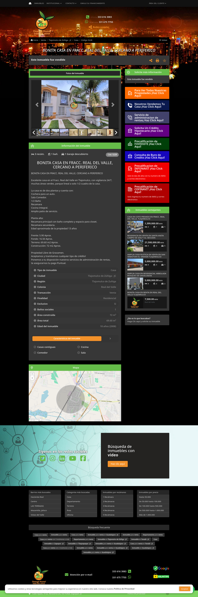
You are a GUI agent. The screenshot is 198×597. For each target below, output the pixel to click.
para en (103, 535)
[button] (126, 22)
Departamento (73, 501)
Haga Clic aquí (133, 321)
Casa (76, 40)
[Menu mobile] (30, 3)
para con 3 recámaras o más (54, 539)
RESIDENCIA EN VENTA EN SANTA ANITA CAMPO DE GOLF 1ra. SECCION (145, 236)
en (112, 539)
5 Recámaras (108, 514)
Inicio (34, 40)
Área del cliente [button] (156, 3)
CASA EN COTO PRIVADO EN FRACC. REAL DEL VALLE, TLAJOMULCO (146, 217)
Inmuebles (39, 3)
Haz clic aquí (118, 463)
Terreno (70, 506)
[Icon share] (43, 458)
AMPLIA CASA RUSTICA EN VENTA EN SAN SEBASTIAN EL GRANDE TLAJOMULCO (146, 255)
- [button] (32, 378)
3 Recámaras (108, 506)
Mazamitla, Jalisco (39, 510)
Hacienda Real (37, 497)
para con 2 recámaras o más (57, 548)
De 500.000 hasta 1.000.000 (151, 510)
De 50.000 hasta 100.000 (150, 501)
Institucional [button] (53, 3)
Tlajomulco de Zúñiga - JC (60, 40)
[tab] (41, 73)
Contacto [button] (70, 3)
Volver (163, 40)
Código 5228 (86, 40)
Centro (34, 501)
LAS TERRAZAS (37, 506)
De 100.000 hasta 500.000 (150, 506)
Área (69, 510)
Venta (43, 40)
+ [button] (32, 374)
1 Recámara (108, 497)
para (41, 535)
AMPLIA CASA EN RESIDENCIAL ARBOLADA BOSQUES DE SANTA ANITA (146, 274)
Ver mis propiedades (154, 29)
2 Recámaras (108, 501)
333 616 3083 (105, 17)
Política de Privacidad (124, 589)
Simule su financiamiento (92, 3)
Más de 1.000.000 (147, 514)
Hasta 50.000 (145, 497)
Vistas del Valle (37, 514)
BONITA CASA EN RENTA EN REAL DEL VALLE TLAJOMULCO (144, 293)
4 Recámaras (108, 510)
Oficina (70, 514)
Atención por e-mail (78, 574)
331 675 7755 (106, 22)
